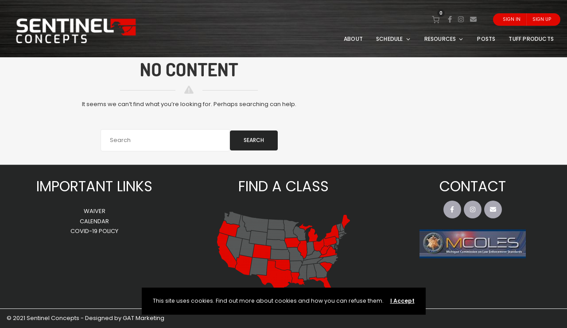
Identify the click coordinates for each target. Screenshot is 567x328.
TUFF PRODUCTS (531, 39)
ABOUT (353, 39)
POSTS (486, 39)
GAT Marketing (143, 318)
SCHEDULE (393, 39)
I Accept (402, 300)
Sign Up (541, 19)
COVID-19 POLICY (94, 231)
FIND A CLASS (283, 186)
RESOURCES (444, 39)
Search (254, 140)
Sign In (511, 19)
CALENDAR (94, 221)
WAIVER (94, 211)
